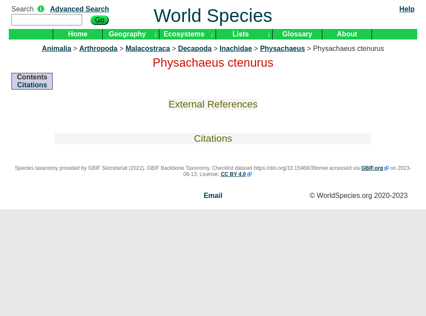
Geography (127, 34)
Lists (240, 34)
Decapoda (194, 48)
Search (22, 9)
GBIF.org (372, 168)
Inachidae (236, 48)
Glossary (297, 34)
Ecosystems (183, 34)
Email (213, 195)
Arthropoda (98, 48)
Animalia (56, 48)
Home (77, 34)
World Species (213, 15)
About (347, 34)
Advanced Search (79, 9)
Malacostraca (148, 48)
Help (407, 9)
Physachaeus (282, 48)
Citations (32, 85)
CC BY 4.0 (233, 174)
